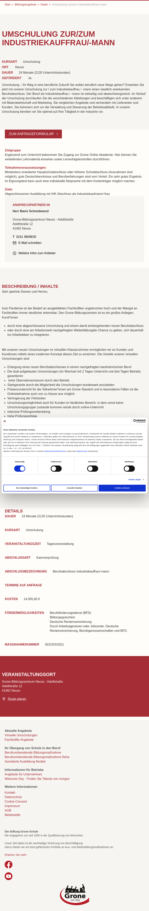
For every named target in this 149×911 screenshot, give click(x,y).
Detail (44, 4)
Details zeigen (135, 480)
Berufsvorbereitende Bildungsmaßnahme (33, 752)
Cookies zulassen (122, 488)
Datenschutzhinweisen (55, 451)
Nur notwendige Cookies (26, 488)
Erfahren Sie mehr (16, 854)
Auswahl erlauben (74, 488)
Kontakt (10, 792)
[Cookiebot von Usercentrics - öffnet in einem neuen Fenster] (129, 421)
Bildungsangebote (25, 4)
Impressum (82, 451)
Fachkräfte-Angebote (19, 739)
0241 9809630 (26, 236)
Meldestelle (12, 815)
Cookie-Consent (16, 801)
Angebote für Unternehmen (23, 774)
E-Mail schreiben (30, 242)
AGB (8, 810)
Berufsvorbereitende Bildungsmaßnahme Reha (37, 757)
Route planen (17, 699)
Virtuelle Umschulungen (21, 735)
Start (7, 4)
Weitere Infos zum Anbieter (37, 253)
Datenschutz (13, 797)
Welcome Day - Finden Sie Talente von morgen (37, 778)
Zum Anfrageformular (32, 134)
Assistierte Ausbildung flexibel (25, 761)
